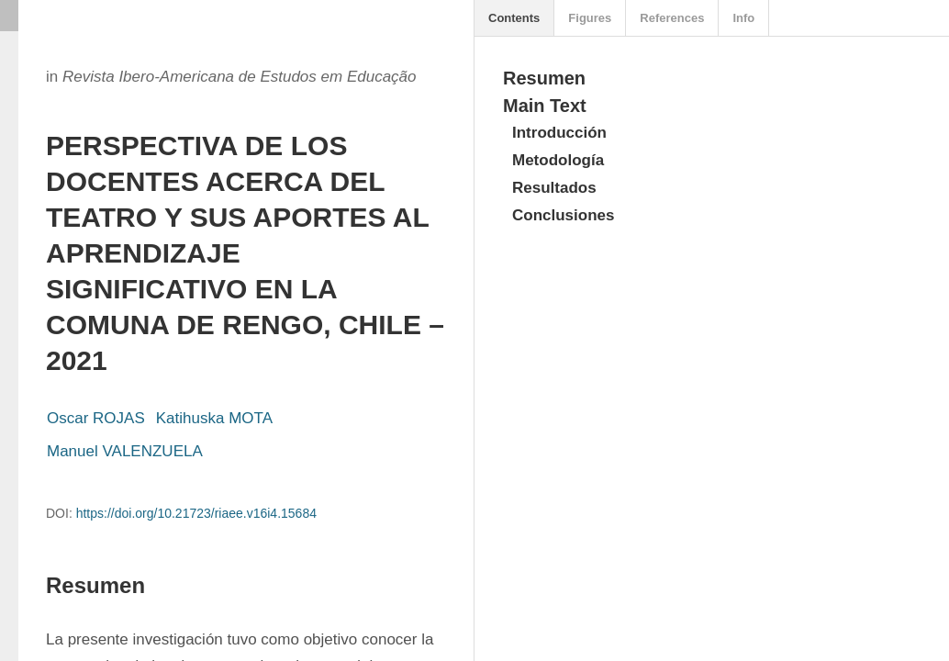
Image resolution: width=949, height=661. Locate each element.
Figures (589, 18)
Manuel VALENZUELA (125, 451)
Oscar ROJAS (96, 418)
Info (743, 18)
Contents (514, 18)
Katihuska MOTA (214, 418)
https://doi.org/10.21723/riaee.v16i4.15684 (196, 513)
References (672, 18)
